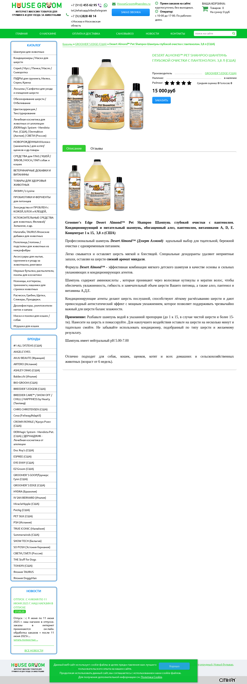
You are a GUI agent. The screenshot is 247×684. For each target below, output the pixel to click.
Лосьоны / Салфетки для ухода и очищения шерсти (33, 90)
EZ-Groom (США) (24, 468)
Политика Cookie (151, 677)
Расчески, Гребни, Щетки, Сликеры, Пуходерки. (30, 297)
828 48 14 (83, 16)
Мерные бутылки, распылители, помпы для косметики (34, 272)
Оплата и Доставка (86, 33)
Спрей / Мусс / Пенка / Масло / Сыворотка (33, 70)
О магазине (48, 33)
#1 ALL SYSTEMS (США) (28, 345)
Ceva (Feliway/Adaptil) (27, 415)
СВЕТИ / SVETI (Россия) (28, 553)
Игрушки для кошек (26, 326)
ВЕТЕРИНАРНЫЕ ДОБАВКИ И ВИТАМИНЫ (32, 172)
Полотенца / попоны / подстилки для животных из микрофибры (31, 246)
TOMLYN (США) (23, 565)
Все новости (34, 650)
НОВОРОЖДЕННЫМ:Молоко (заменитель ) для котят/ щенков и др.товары (32, 146)
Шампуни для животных (29, 51)
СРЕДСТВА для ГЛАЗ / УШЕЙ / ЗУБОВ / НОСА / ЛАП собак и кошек (32, 160)
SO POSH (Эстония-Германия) (32, 547)
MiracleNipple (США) (26, 503)
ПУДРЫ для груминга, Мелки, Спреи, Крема (32, 80)
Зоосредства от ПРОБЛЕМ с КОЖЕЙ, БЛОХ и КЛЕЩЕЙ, (31, 209)
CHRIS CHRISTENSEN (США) (31, 409)
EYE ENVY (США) (24, 462)
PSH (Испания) (23, 522)
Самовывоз (125, 33)
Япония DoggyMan (25, 578)
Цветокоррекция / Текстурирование (25, 111)
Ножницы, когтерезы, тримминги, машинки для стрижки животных (30, 285)
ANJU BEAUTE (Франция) (29, 357)
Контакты (178, 33)
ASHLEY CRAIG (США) (27, 370)
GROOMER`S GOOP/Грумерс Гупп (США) (31, 477)
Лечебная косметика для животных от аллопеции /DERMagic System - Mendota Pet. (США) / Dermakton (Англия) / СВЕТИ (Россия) (31, 127)
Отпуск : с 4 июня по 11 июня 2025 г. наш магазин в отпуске (33, 603)
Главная (22, 33)
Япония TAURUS (24, 571)
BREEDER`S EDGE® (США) (30, 388)
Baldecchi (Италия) (25, 376)
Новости (152, 33)
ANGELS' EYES (22, 351)
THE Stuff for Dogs (25, 559)
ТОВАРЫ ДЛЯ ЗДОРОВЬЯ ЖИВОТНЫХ (30, 182)
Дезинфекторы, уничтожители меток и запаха (33, 307)
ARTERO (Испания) (25, 364)
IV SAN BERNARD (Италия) (30, 497)
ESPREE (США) (23, 456)
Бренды (68, 44)
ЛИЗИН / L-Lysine (24, 191)
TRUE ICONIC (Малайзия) (29, 528)
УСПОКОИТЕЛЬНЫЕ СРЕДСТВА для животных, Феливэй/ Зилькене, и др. (33, 221)
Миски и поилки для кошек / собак (32, 317)
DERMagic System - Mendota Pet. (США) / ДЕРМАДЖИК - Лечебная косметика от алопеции (34, 438)
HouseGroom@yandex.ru (134, 3)
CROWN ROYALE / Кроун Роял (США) (32, 423)
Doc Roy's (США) (24, 450)
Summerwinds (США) (26, 534)
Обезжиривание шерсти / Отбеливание (30, 101)
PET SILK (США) (23, 516)
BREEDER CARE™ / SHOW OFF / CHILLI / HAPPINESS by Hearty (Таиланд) (33, 399)
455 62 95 (89, 5)
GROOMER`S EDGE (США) (29, 485)
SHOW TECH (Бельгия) (28, 541)
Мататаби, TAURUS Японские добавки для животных (31, 234)
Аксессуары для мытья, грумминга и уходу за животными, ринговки (28, 260)
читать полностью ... (26, 639)
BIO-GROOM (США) (26, 382)
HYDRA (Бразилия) (25, 491)
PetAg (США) (22, 510)
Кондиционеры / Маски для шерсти (31, 60)
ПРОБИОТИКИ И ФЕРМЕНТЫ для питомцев (32, 199)
